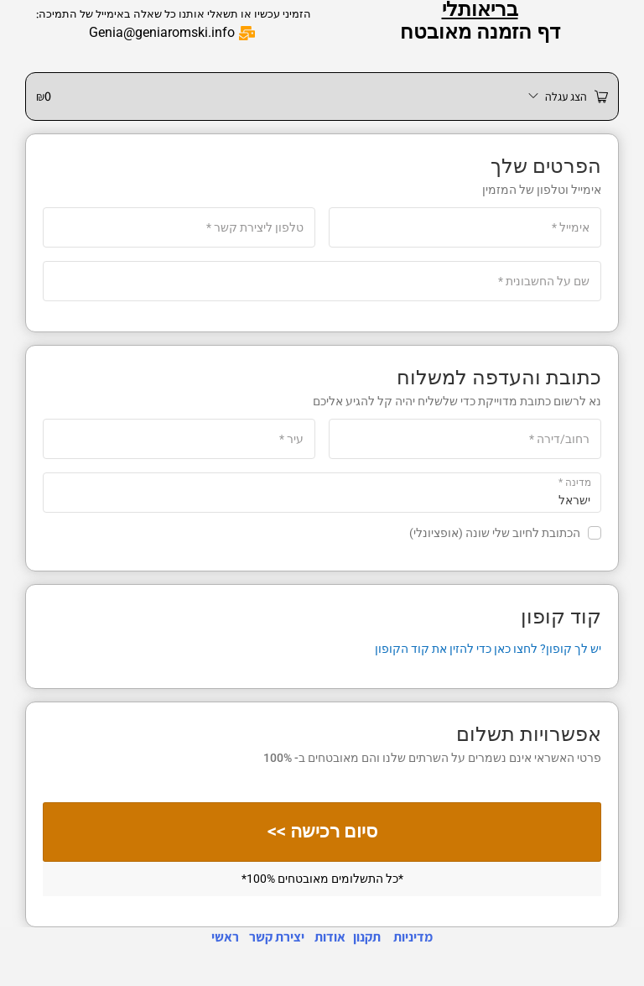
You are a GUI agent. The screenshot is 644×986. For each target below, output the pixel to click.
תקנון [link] (367, 937)
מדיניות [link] (413, 937)
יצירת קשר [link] (276, 937)
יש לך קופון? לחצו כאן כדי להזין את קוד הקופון (488, 648)
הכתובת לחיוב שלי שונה (505, 533)
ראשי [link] (225, 937)
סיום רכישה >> (322, 832)
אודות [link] (329, 937)
